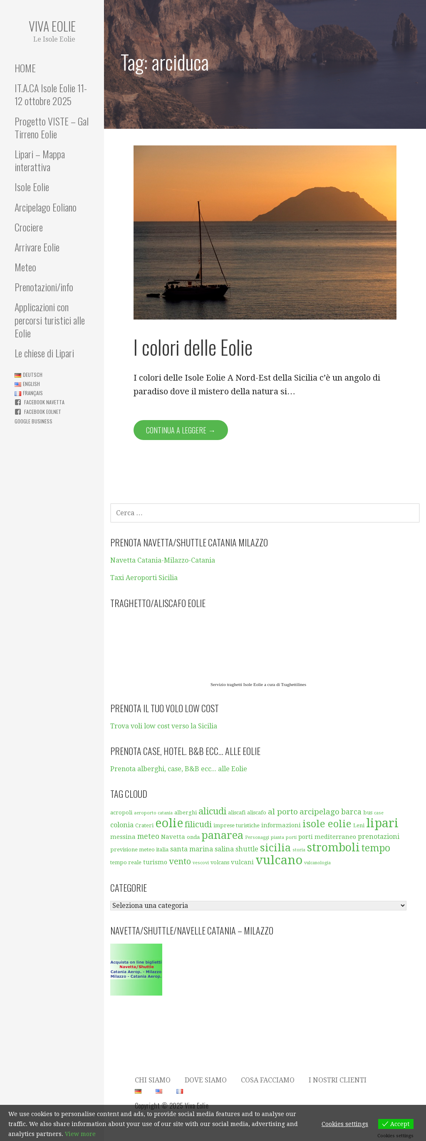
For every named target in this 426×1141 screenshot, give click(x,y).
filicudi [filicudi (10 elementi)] (198, 824)
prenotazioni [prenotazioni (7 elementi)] (378, 837)
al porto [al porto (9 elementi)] (283, 811)
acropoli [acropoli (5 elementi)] (121, 812)
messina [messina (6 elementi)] (123, 837)
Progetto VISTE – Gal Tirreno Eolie (52, 127)
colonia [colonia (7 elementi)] (122, 825)
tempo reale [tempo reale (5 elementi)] (125, 862)
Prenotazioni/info (44, 286)
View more (80, 1134)
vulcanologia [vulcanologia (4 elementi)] (317, 863)
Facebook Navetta (44, 402)
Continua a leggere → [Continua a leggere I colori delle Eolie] (180, 430)
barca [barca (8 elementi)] (351, 812)
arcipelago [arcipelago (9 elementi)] (319, 811)
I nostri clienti (338, 1080)
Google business (33, 421)
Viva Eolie (52, 26)
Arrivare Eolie (37, 246)
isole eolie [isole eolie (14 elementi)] (327, 824)
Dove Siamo (206, 1080)
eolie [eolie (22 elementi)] (169, 823)
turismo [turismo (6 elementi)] (155, 862)
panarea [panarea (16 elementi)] (222, 835)
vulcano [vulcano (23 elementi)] (278, 860)
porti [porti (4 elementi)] (291, 837)
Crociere (29, 226)
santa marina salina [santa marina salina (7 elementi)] (202, 849)
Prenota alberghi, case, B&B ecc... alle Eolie (178, 769)
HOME (25, 67)
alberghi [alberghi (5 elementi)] (185, 812)
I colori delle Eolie (193, 346)
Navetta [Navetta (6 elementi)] (173, 837)
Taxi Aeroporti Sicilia (144, 578)
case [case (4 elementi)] (379, 813)
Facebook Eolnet (42, 411)
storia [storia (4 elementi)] (298, 850)
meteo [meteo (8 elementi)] (148, 836)
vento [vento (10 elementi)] (180, 861)
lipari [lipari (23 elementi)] (382, 823)
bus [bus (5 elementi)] (367, 812)
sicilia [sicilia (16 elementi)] (275, 848)
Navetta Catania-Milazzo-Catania (162, 560)
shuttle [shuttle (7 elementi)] (246, 849)
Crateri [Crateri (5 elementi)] (144, 825)
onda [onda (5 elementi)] (193, 837)
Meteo (25, 266)
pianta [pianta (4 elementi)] (277, 837)
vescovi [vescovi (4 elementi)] (201, 863)
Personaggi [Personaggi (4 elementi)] (257, 837)
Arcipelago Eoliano (46, 206)
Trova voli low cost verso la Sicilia (163, 726)
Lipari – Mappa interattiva (40, 160)
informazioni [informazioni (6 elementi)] (281, 825)
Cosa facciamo (268, 1080)
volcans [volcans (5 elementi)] (220, 862)
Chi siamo (153, 1080)
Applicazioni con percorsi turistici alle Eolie (50, 319)
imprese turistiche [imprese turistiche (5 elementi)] (236, 825)
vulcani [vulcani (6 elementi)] (242, 862)
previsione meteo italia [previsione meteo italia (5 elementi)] (139, 849)
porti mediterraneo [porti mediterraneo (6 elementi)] (327, 837)
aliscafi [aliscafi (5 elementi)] (236, 812)
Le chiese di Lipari (44, 352)
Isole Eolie (32, 186)
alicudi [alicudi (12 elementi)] (212, 811)
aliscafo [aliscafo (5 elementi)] (256, 812)
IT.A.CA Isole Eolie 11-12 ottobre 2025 (51, 94)
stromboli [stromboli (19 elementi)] (333, 847)
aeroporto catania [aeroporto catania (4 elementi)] (153, 813)
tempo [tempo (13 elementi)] (376, 848)
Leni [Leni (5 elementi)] (358, 825)
